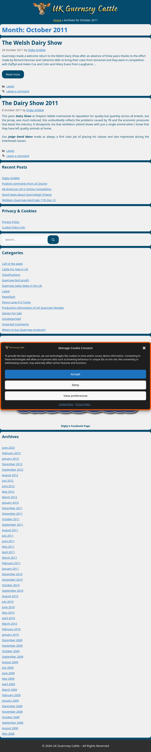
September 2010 (12, 590)
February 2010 (11, 629)
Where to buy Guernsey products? (24, 330)
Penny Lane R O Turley (16, 302)
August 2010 (10, 596)
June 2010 (8, 607)
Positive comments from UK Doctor (24, 183)
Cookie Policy (66, 404)
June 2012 (8, 486)
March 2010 (9, 623)
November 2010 (12, 579)
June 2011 (8, 541)
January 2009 (10, 700)
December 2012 (12, 464)
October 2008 (10, 717)
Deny (75, 385)
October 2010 (10, 585)
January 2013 (10, 458)
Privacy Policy (82, 404)
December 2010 (12, 574)
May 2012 (8, 491)
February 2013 (11, 453)
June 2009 (8, 673)
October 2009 (10, 651)
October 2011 (10, 519)
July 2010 (8, 601)
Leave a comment (17, 91)
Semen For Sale (12, 313)
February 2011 (11, 563)
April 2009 (8, 684)
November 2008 (12, 711)
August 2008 (10, 728)
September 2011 (12, 524)
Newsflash (8, 297)
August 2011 (10, 530)
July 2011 (8, 535)
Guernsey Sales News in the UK (22, 286)
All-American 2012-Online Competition (27, 189)
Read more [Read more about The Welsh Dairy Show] (13, 74)
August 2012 (10, 475)
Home (57, 20)
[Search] (53, 239)
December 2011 (12, 508)
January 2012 (10, 502)
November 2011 (12, 513)
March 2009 (9, 689)
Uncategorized (11, 319)
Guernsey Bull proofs (15, 280)
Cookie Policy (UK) (13, 227)
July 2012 (8, 480)
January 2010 (10, 634)
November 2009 (12, 645)
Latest (10, 86)
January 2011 (10, 568)
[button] (144, 348)
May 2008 (8, 733)
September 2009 (12, 656)
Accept (75, 374)
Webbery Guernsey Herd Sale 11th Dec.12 (29, 200)
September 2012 (12, 469)
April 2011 (8, 552)
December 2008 (12, 706)
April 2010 (8, 618)
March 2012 (9, 497)
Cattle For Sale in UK (15, 269)
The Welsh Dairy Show (32, 42)
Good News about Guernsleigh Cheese (27, 194)
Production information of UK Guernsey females (33, 308)
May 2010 (8, 612)
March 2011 (9, 557)
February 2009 (11, 695)
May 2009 (8, 678)
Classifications (11, 275)
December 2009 (12, 640)
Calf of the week (12, 264)
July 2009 (8, 667)
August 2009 (10, 662)
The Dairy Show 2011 (30, 103)
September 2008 (12, 722)
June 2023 (8, 447)
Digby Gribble (11, 178)
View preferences (76, 396)
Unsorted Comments (15, 324)
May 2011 (8, 546)
